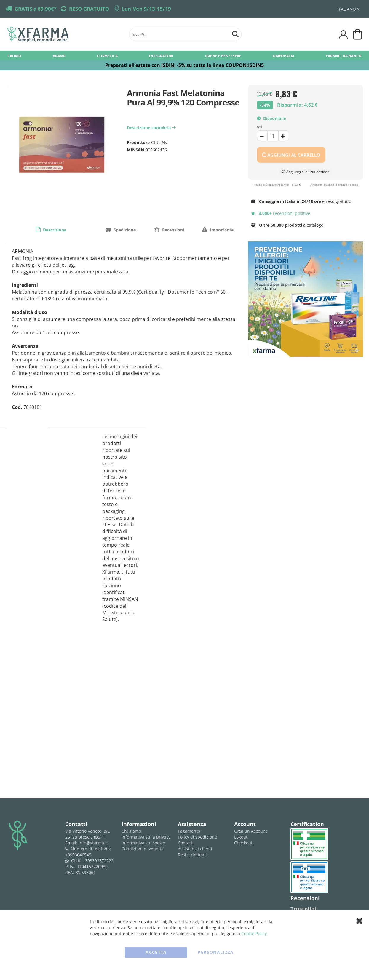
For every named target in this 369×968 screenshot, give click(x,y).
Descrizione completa (152, 127)
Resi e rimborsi (193, 854)
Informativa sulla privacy (146, 837)
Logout (240, 837)
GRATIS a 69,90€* (36, 8)
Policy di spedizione (197, 837)
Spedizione (124, 230)
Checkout (243, 843)
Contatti (186, 843)
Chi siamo (131, 831)
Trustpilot (303, 908)
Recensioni (172, 230)
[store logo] (65, 34)
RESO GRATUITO (89, 8)
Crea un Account (250, 831)
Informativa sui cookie (143, 843)
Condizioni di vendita (143, 849)
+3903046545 (78, 854)
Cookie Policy (254, 933)
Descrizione (54, 230)
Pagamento (189, 831)
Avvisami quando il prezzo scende (334, 185)
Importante (221, 230)
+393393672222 (98, 860)
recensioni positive (281, 213)
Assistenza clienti (195, 849)
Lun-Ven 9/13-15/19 (146, 8)
